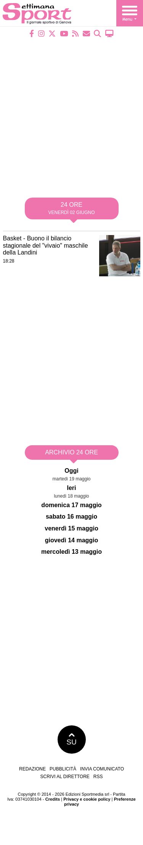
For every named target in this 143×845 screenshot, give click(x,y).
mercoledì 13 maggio (71, 551)
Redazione (32, 769)
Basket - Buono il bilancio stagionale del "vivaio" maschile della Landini (45, 245)
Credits (52, 799)
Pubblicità (63, 769)
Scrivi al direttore (64, 776)
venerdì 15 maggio (71, 528)
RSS (98, 776)
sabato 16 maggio (71, 516)
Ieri (71, 488)
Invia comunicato (102, 769)
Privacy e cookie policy (86, 799)
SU (71, 739)
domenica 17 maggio (71, 505)
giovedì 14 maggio (71, 540)
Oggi (71, 470)
